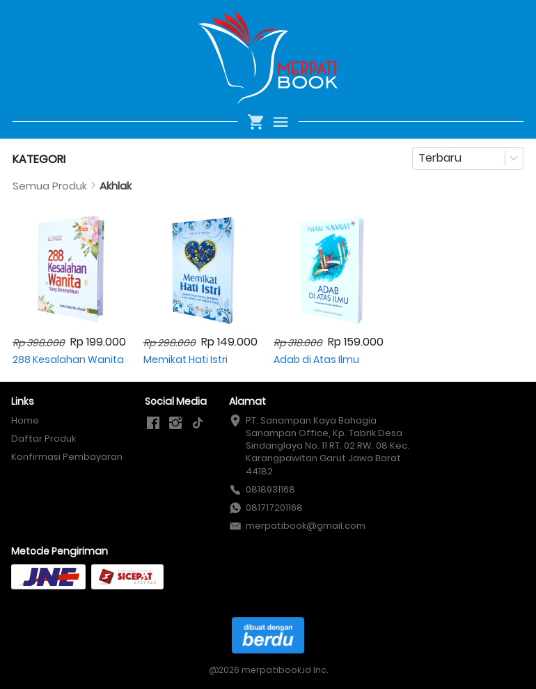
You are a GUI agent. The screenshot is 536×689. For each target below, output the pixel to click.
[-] (153, 424)
